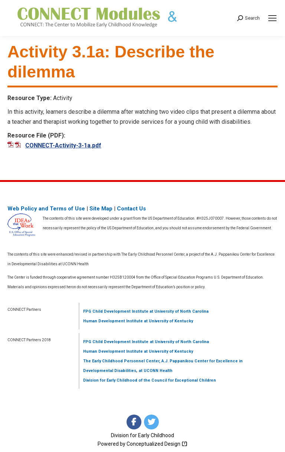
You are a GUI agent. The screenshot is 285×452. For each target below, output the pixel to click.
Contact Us (131, 208)
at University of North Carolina (178, 311)
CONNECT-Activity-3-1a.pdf (63, 145)
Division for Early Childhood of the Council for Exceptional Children (149, 380)
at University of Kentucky (168, 321)
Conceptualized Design (157, 444)
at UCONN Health (156, 370)
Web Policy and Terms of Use (46, 208)
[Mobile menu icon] (272, 18)
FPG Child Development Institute (115, 311)
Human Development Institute (113, 321)
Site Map (100, 208)
